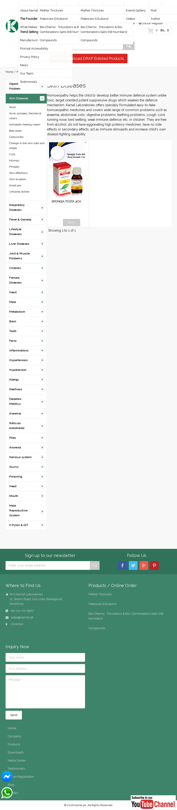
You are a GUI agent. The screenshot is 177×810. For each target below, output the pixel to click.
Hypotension (18, 370)
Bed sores (15, 130)
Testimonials (16, 768)
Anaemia (15, 413)
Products (47, 3)
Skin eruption (17, 179)
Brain (12, 321)
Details (72, 222)
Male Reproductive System (18, 510)
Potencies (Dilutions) (102, 604)
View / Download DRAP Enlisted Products (88, 58)
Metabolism (17, 311)
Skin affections (18, 173)
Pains (13, 340)
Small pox (15, 185)
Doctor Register (151, 23)
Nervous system (20, 457)
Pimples (14, 166)
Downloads (113, 3)
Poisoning (15, 476)
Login (110, 23)
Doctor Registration (21, 776)
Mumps (14, 160)
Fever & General (20, 219)
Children (15, 268)
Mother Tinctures (100, 594)
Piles (12, 437)
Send (13, 715)
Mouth (13, 496)
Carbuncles (16, 137)
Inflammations (19, 350)
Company (27, 3)
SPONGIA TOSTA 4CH (66, 201)
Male (12, 302)
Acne (12, 107)
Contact (12, 8)
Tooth (13, 331)
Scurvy (14, 466)
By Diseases (67, 3)
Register (127, 23)
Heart (13, 292)
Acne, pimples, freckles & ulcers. (25, 116)
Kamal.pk (80, 805)
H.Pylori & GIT (18, 525)
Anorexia (15, 447)
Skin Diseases (40, 71)
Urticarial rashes (19, 191)
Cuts (12, 154)
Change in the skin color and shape (26, 146)
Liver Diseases (19, 243)
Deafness (15, 389)
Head (12, 486)
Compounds (96, 628)
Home (11, 3)
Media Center (136, 3)
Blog (155, 3)
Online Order (90, 3)
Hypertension (18, 360)
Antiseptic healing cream (24, 124)
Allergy (14, 379)
